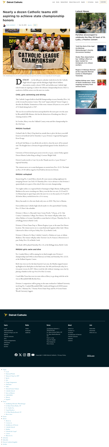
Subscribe (103, 2)
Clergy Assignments (10, 341)
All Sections (89, 2)
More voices (9, 415)
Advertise (92, 330)
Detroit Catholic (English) (10, 442)
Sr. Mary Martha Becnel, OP (54, 337)
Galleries (28, 332)
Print (35, 25)
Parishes (70, 339)
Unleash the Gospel (11, 432)
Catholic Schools (9, 337)
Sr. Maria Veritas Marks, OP (54, 333)
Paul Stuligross (51, 344)
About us (70, 328)
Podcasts (28, 330)
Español (83, 2)
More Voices (50, 346)
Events (57, 2)
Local (53, 2)
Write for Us (93, 332)
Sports (30, 25)
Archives (70, 332)
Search (96, 2)
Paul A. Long (50, 340)
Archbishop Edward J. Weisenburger (53, 329)
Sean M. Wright (51, 342)
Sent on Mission (10, 393)
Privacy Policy (62, 356)
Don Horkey (11, 25)
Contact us (71, 330)
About (5, 419)
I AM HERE (9, 396)
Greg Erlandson (10, 410)
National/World (64, 2)
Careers (70, 341)
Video (27, 328)
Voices (4, 402)
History (8, 398)
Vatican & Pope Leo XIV (74, 2)
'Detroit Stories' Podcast (12, 389)
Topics (5, 370)
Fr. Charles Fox (10, 408)
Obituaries (7, 343)
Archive (5, 444)
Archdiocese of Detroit (75, 334)
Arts (5, 339)
